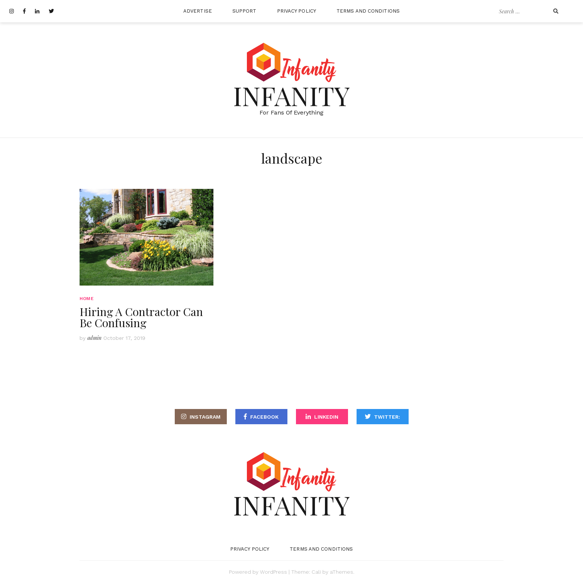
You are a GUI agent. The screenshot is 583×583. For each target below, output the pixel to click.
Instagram (205, 417)
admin (94, 337)
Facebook (264, 417)
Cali (316, 572)
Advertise (197, 11)
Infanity (291, 95)
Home (87, 298)
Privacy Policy (296, 11)
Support (244, 11)
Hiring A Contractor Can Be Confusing (141, 317)
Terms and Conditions (368, 11)
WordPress (273, 572)
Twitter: (387, 417)
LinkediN (326, 417)
